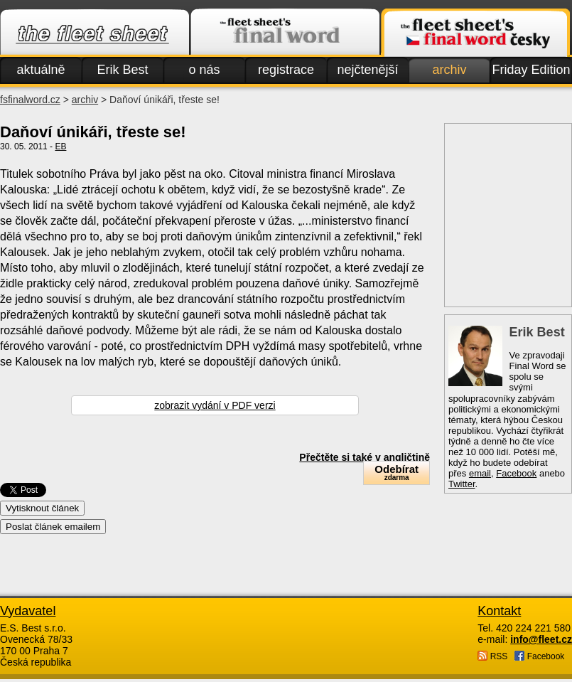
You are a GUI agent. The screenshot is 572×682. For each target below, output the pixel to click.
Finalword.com (284, 33)
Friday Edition (531, 70)
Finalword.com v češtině (475, 33)
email (480, 473)
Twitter (461, 484)
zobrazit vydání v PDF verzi (214, 405)
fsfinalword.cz (30, 99)
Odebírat (396, 472)
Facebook (516, 473)
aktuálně (40, 70)
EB (60, 146)
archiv (449, 70)
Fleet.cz (94, 33)
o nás (204, 70)
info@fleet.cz (541, 639)
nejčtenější (367, 70)
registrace (286, 70)
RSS (492, 656)
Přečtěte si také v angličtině (364, 457)
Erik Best (122, 70)
